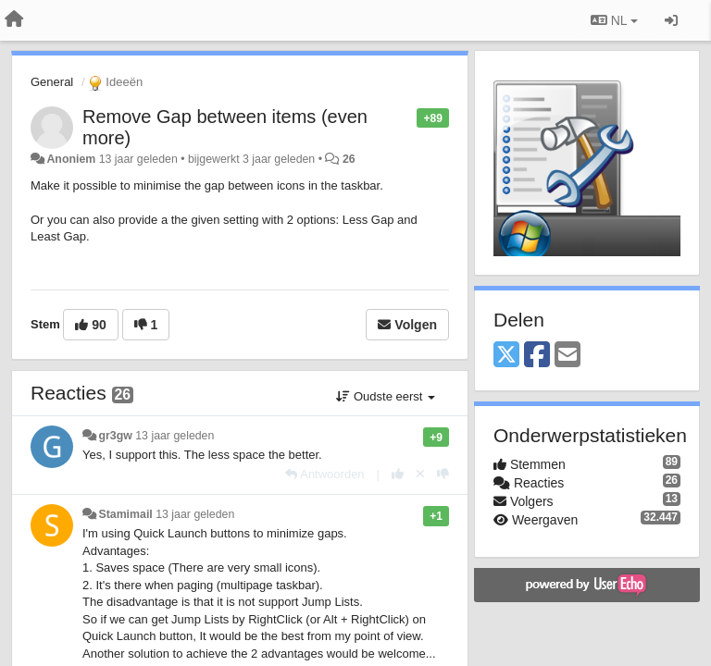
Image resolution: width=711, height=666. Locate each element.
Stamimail (125, 514)
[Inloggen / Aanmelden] (671, 20)
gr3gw (114, 435)
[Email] (567, 355)
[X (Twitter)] (506, 355)
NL (614, 20)
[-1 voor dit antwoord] (443, 474)
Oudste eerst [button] (385, 396)
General (52, 82)
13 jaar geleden (174, 435)
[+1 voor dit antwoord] (398, 474)
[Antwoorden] (324, 474)
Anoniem (70, 159)
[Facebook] (537, 355)
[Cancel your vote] (420, 474)
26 (349, 159)
